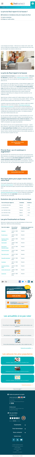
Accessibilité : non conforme (17, 452)
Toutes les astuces (26, 384)
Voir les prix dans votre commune (17, 142)
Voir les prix (16, 296)
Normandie (4, 242)
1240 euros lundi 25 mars (22, 77)
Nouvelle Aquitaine (5, 258)
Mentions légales (17, 447)
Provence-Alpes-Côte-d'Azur (5, 239)
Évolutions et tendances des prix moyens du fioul (16, 15)
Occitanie (3, 262)
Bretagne (3, 231)
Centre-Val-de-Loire (5, 269)
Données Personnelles (17, 449)
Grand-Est (3, 273)
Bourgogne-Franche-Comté (4, 247)
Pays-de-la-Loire (5, 254)
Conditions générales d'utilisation (17, 446)
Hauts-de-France (5, 250)
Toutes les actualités (26, 348)
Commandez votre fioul (17, 172)
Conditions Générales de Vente (17, 444)
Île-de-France (4, 235)
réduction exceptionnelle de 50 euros (9, 192)
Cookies (17, 450)
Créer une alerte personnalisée (17, 306)
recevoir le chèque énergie (7, 184)
